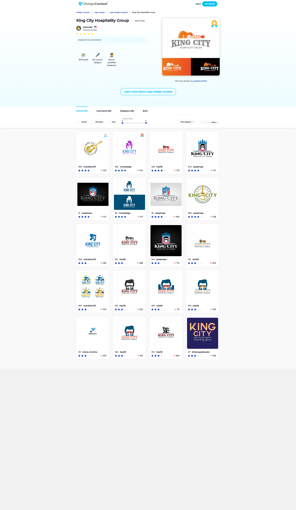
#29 (80, 259)
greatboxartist (200, 81)
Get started (210, 4)
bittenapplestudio (201, 352)
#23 (153, 167)
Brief (145, 111)
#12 (116, 259)
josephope (198, 167)
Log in (198, 4)
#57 (80, 306)
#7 (189, 352)
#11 (79, 352)
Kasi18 (159, 167)
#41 (153, 259)
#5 (116, 213)
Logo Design (99, 12)
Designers (127, 111)
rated (113, 122)
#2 (152, 213)
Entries (82, 111)
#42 (190, 167)
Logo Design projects (118, 12)
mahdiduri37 (89, 167)
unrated (84, 122)
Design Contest (83, 12)
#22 (117, 352)
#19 (190, 306)
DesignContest (93, 4)
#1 (79, 213)
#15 (116, 306)
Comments (103, 111)
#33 (153, 306)
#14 (153, 352)
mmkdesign (126, 167)
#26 (117, 167)
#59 (80, 167)
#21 (190, 259)
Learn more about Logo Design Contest (148, 91)
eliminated (99, 122)
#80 (190, 213)
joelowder (88, 27)
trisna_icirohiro (90, 352)
